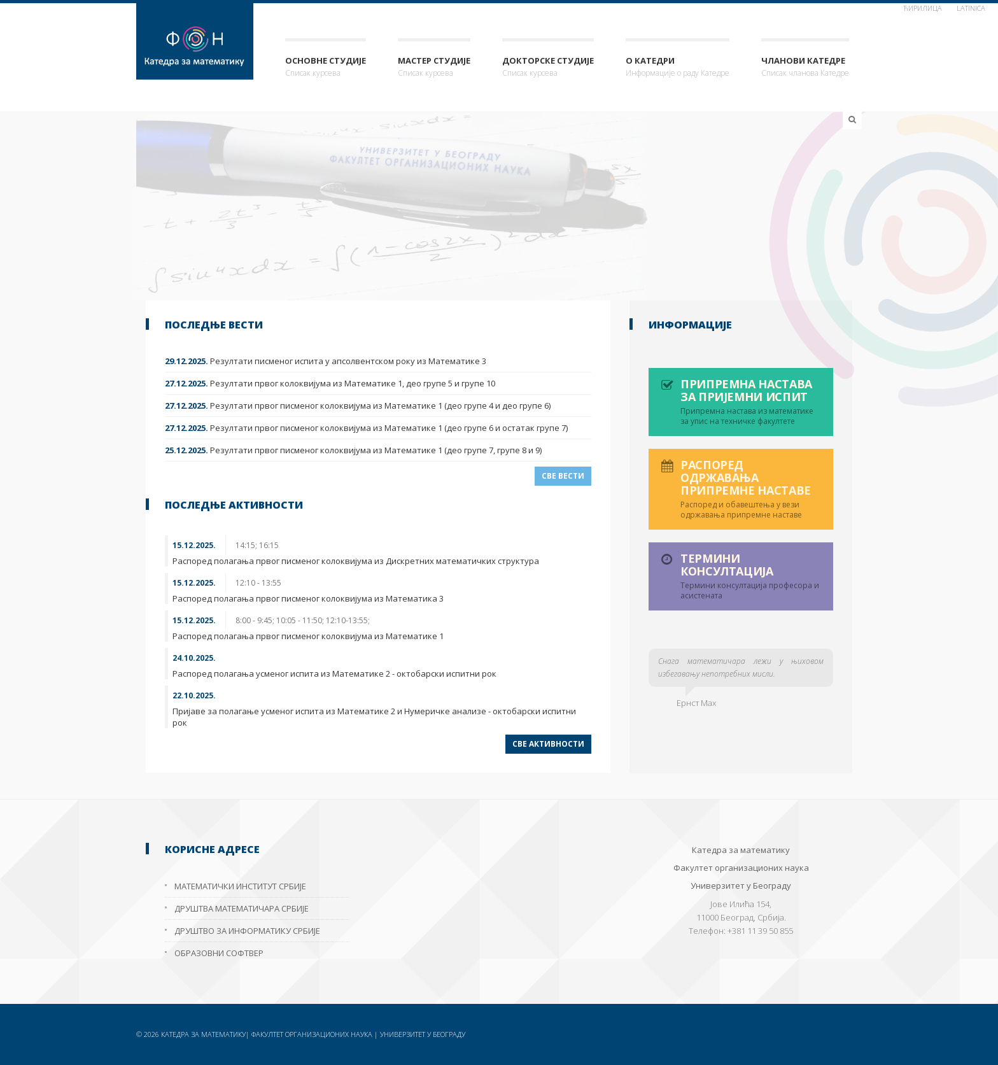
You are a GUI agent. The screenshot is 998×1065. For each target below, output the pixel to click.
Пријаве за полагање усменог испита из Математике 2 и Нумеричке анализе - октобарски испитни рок (374, 716)
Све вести (563, 475)
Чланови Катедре (805, 67)
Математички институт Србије (240, 886)
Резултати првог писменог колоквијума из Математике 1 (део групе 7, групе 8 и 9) (353, 450)
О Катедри (677, 67)
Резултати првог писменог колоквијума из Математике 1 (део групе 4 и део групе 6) (358, 405)
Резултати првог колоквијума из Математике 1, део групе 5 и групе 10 (330, 383)
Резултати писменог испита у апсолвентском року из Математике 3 (325, 361)
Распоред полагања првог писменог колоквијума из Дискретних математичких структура (355, 561)
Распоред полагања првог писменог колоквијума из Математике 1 (308, 636)
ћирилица (922, 8)
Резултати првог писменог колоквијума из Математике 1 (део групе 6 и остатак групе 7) (366, 428)
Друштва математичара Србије (241, 908)
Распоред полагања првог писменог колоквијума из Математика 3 (308, 598)
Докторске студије (548, 67)
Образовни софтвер (219, 953)
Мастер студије (434, 67)
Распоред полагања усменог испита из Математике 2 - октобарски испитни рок (334, 673)
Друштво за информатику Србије (247, 930)
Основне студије (325, 67)
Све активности (548, 743)
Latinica (971, 8)
